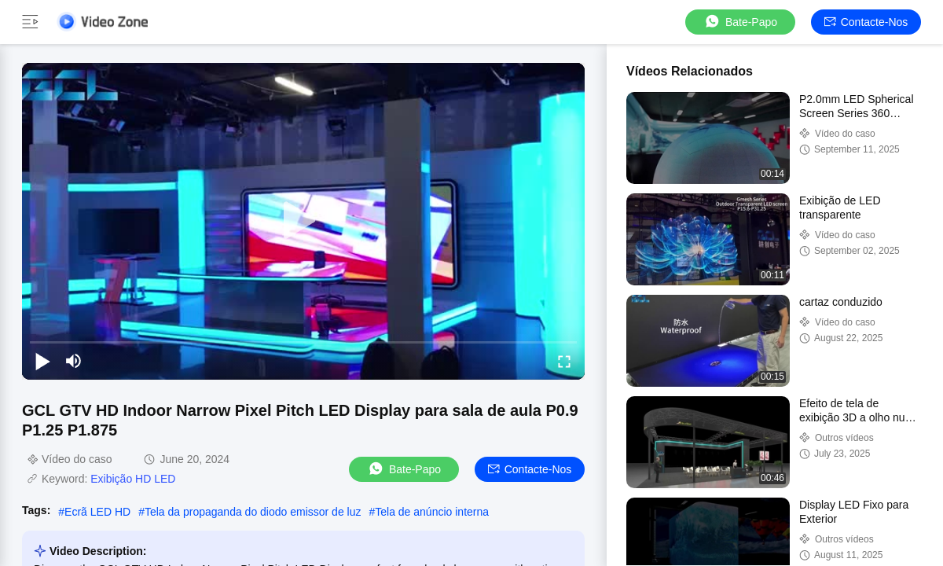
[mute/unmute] (74, 361)
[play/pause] (42, 361)
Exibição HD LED (132, 478)
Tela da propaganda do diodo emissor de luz (253, 511)
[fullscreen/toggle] (564, 361)
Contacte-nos (866, 22)
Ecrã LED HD (97, 511)
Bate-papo (740, 21)
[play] (303, 221)
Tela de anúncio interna (432, 511)
